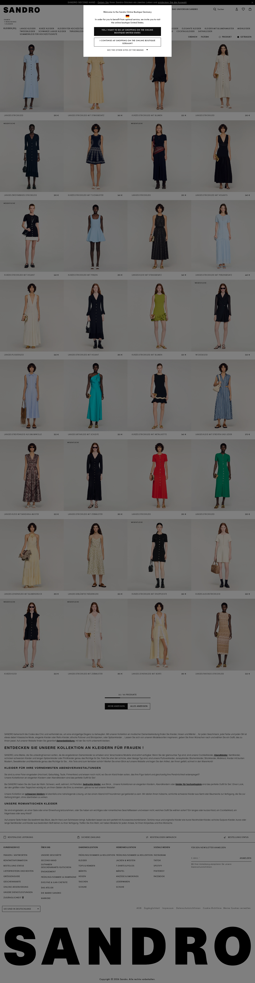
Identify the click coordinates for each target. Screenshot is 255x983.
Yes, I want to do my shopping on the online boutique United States (127, 31)
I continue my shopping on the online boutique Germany (127, 42)
